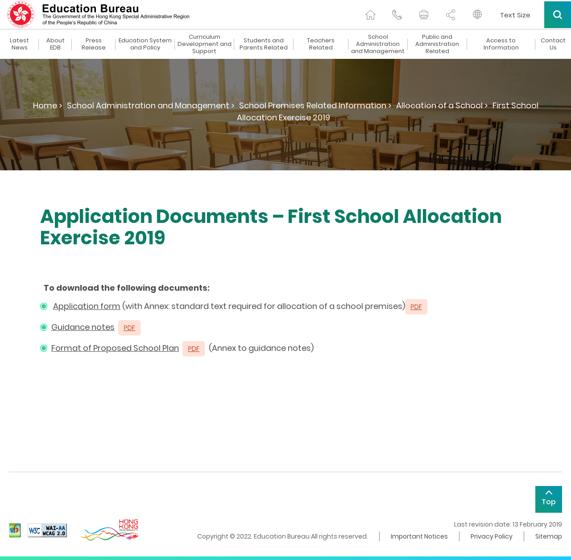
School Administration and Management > (151, 105)
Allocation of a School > (442, 105)
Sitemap (548, 536)
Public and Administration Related (437, 44)
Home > (47, 105)
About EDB (55, 44)
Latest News (19, 44)
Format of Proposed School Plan (115, 348)
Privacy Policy (492, 536)
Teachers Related (321, 44)
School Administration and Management (378, 44)
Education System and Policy (145, 44)
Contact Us (553, 44)
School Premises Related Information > (315, 105)
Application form (86, 306)
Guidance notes (83, 327)
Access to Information (501, 44)
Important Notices (419, 536)
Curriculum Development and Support (205, 44)
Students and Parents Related (264, 44)
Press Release (94, 44)
